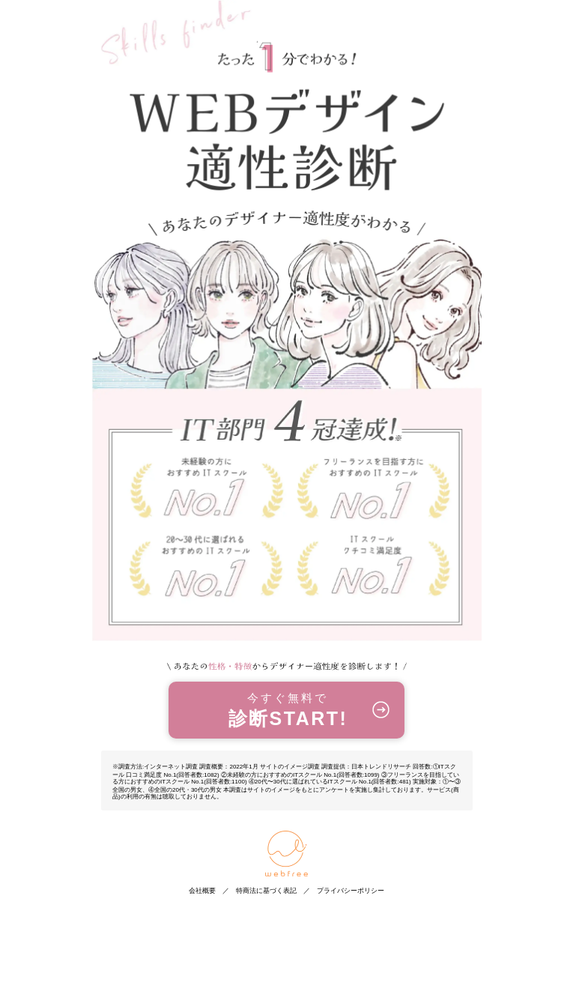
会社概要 (202, 891)
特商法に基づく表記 (266, 891)
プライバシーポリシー (350, 891)
